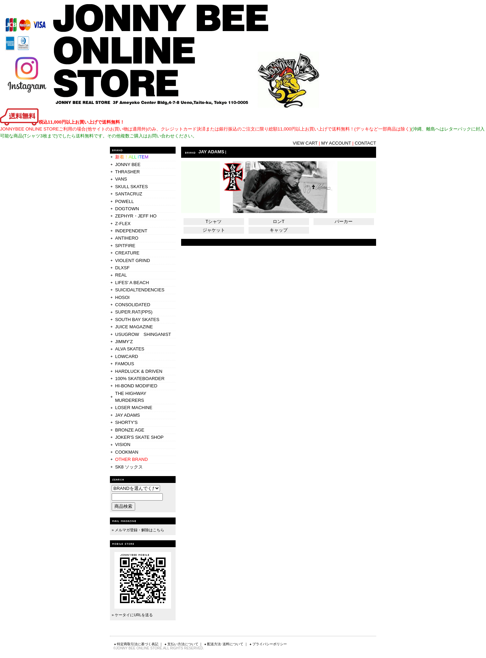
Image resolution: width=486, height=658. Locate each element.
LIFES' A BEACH (132, 282)
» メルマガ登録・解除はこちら (138, 530)
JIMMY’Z (124, 341)
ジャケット (214, 230)
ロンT (278, 221)
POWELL (124, 201)
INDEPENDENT (131, 230)
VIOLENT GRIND (132, 260)
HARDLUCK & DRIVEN (138, 371)
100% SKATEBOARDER (140, 378)
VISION (122, 444)
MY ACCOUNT (336, 143)
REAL (121, 275)
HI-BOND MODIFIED (136, 385)
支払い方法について (181, 644)
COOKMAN (126, 452)
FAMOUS (124, 363)
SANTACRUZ (128, 193)
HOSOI (122, 297)
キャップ (279, 230)
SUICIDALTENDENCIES (140, 289)
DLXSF (122, 267)
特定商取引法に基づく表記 (135, 644)
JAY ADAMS (127, 415)
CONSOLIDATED (132, 304)
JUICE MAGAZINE (134, 326)
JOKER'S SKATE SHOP (139, 437)
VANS (121, 179)
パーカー (344, 221)
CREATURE (127, 252)
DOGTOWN (127, 208)
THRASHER (127, 171)
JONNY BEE (127, 164)
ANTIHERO (126, 238)
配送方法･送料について (223, 644)
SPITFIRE (125, 245)
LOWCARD (126, 356)
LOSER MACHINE (133, 407)
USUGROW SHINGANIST (143, 334)
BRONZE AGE (129, 430)
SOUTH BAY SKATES (137, 319)
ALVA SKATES (129, 348)
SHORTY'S (126, 422)
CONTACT (365, 143)
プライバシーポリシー (268, 644)
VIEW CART (305, 143)
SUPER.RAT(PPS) (133, 312)
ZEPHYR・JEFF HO (136, 216)
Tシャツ (214, 221)
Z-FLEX (123, 223)
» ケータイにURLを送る (132, 615)
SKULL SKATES (131, 186)
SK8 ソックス (129, 467)
